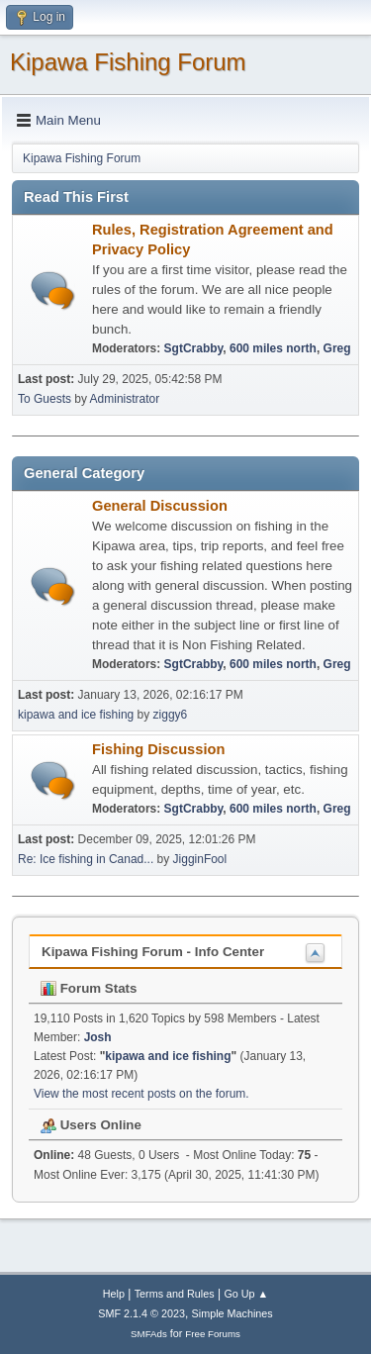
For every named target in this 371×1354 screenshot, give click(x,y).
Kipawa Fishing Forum (128, 61)
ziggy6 (170, 715)
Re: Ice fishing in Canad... (85, 859)
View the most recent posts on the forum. (141, 1094)
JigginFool (200, 859)
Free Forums (212, 1333)
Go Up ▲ (246, 1294)
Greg (337, 348)
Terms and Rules (175, 1294)
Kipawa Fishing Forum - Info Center (153, 951)
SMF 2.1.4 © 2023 (141, 1313)
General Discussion (160, 506)
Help (114, 1294)
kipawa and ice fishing (76, 715)
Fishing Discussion (158, 749)
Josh (98, 1037)
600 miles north (273, 348)
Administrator (125, 399)
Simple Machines (232, 1313)
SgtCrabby (194, 348)
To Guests (44, 399)
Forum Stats (89, 988)
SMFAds (149, 1333)
